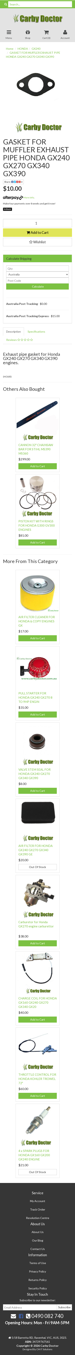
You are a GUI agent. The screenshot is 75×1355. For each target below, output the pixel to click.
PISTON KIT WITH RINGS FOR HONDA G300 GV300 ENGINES (36, 525)
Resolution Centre (37, 1218)
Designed (28, 1349)
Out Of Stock (37, 867)
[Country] (37, 274)
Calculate (37, 286)
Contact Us (37, 1249)
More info (18, 197)
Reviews (19, 339)
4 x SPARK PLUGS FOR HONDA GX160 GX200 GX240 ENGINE (34, 1155)
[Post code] (37, 280)
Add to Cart (38, 232)
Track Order (37, 1209)
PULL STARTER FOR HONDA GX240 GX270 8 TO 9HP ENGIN (35, 697)
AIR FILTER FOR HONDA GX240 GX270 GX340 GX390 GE (35, 850)
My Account (37, 1201)
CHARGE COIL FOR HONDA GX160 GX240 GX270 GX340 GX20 (37, 1002)
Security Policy (37, 1288)
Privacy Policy (37, 1271)
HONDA (23, 48)
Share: (13, 181)
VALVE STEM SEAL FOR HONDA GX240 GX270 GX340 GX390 (34, 774)
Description (13, 331)
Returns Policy (37, 1280)
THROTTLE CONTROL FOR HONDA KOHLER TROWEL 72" (37, 1079)
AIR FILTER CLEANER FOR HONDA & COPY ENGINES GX (36, 621)
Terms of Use (37, 1263)
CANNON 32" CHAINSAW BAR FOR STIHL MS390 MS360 (35, 449)
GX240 (36, 48)
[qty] (37, 268)
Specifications (36, 331)
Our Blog (37, 1240)
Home (9, 48)
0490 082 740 (44, 1316)
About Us (38, 1232)
